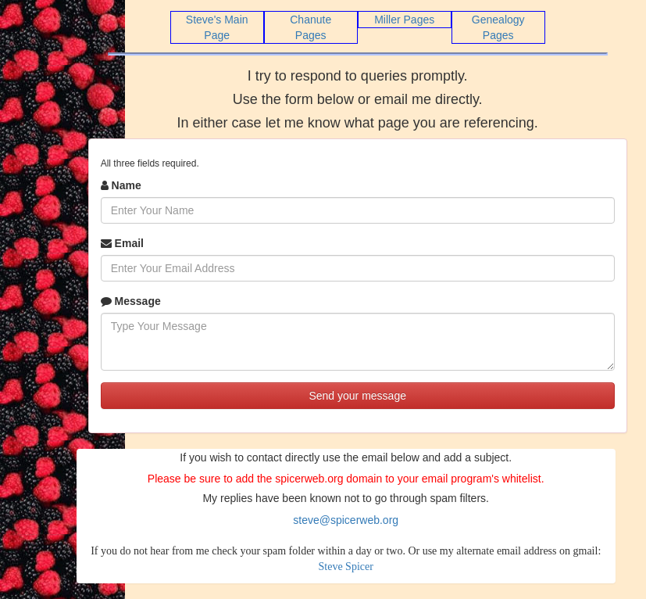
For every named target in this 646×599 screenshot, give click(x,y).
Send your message (357, 395)
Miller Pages (404, 19)
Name (121, 185)
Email (122, 243)
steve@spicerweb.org (345, 520)
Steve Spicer (346, 566)
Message (131, 301)
